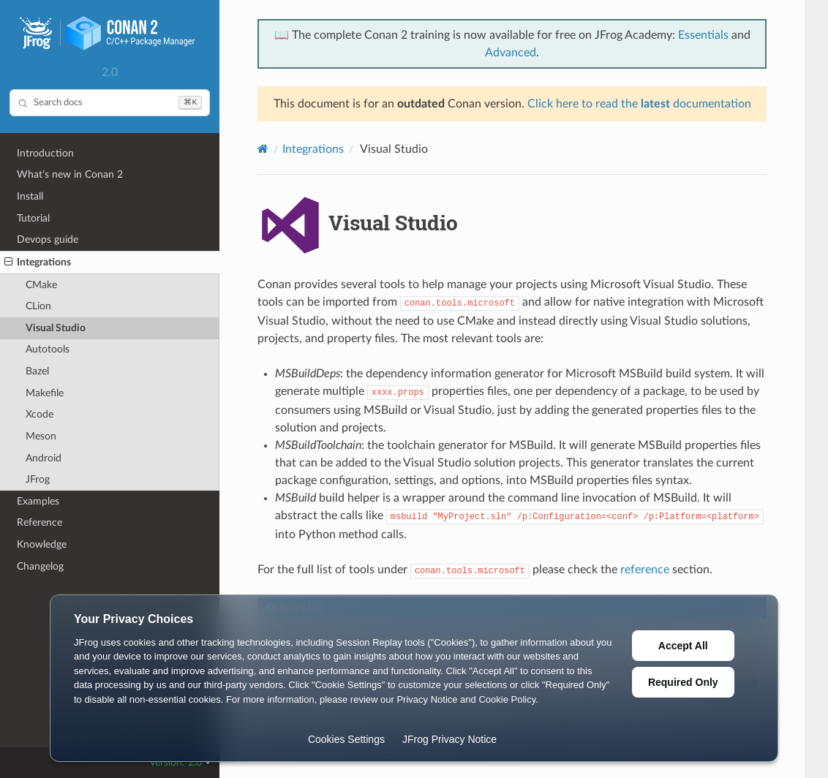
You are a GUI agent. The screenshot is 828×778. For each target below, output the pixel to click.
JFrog (38, 479)
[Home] (262, 149)
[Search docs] (110, 102)
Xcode (39, 414)
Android (43, 458)
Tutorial (33, 218)
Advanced (510, 52)
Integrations (37, 262)
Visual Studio (56, 327)
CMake (41, 284)
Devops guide (47, 239)
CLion (38, 306)
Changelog (40, 566)
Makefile (45, 393)
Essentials (703, 35)
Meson (41, 436)
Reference (39, 522)
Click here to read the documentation (639, 104)
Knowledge (42, 544)
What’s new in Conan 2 (70, 174)
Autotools (47, 349)
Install (30, 196)
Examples (38, 501)
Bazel (37, 371)
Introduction (45, 153)
